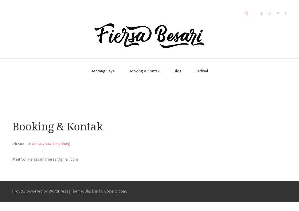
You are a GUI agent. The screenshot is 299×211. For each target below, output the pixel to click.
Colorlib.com (115, 191)
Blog (178, 71)
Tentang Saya (103, 71)
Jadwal (202, 71)
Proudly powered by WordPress (40, 191)
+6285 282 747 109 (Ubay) (48, 144)
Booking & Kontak (144, 71)
